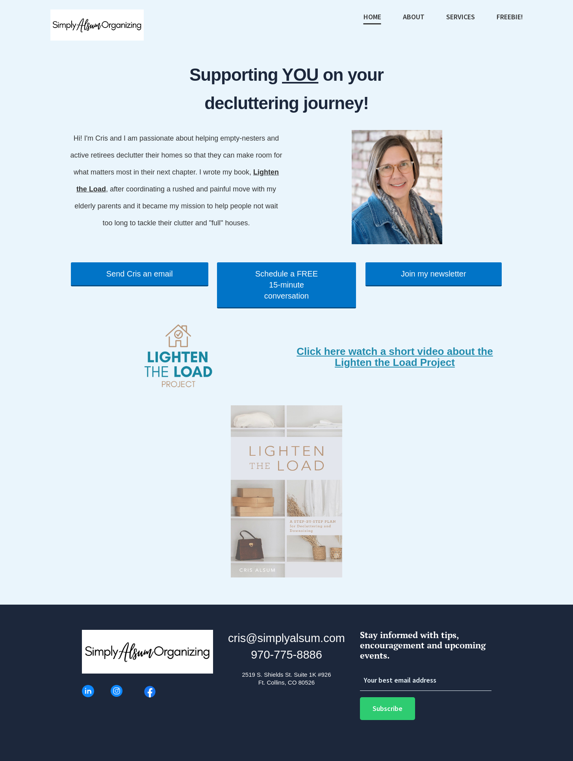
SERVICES (460, 17)
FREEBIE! (510, 17)
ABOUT (414, 17)
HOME (372, 17)
